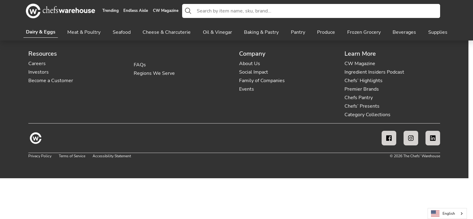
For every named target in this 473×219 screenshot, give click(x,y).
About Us (249, 63)
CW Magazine (165, 11)
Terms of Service (72, 156)
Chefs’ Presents (361, 106)
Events (246, 89)
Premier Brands (361, 89)
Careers (37, 63)
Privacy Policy (39, 156)
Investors (38, 72)
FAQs (140, 64)
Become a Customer (50, 80)
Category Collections (367, 114)
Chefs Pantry (358, 97)
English (443, 213)
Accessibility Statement (112, 156)
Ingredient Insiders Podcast (374, 72)
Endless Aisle (135, 11)
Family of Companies (262, 80)
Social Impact (253, 72)
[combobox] (317, 11)
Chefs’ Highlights (363, 80)
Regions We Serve (154, 73)
